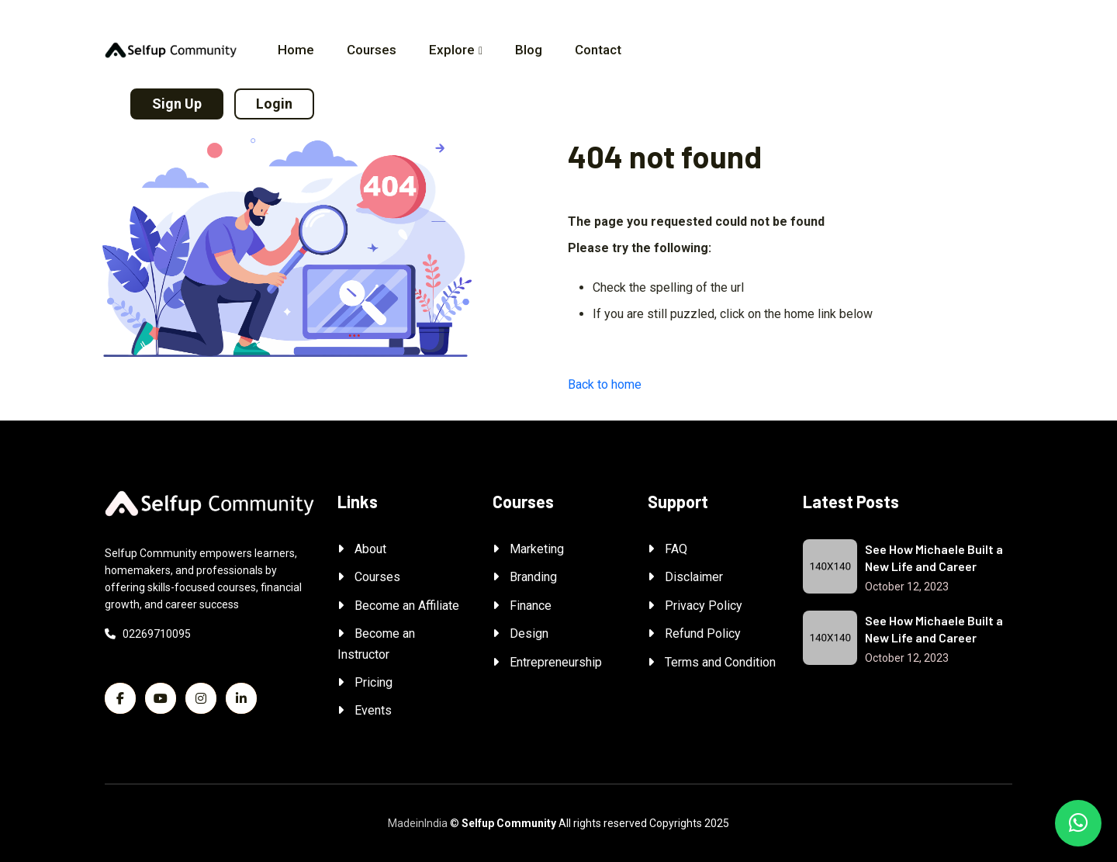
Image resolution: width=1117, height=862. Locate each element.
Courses (371, 49)
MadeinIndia (418, 823)
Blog (528, 49)
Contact (598, 49)
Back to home (604, 384)
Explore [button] (452, 49)
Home (296, 49)
